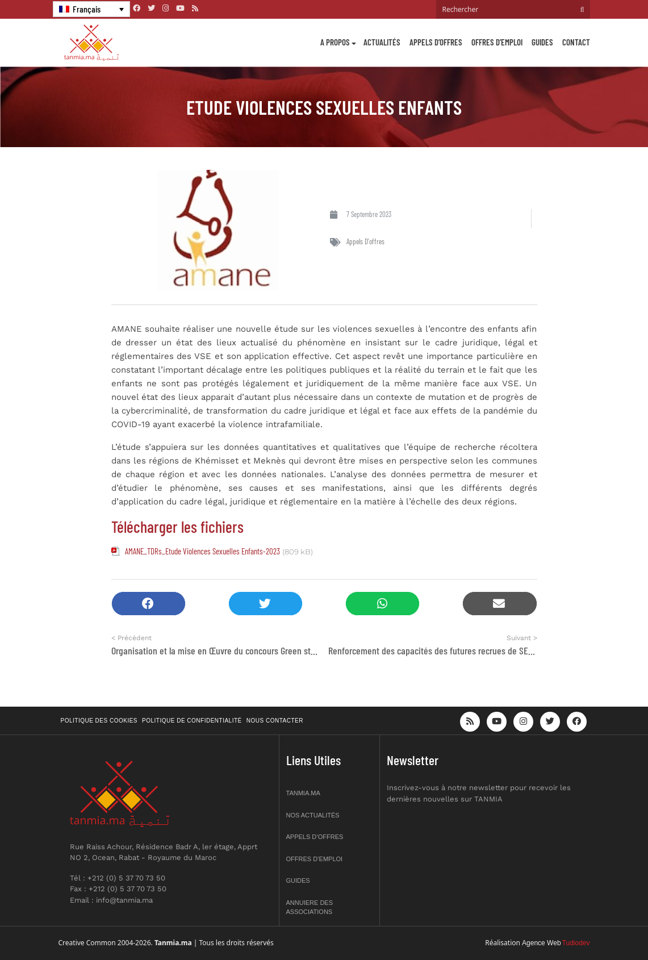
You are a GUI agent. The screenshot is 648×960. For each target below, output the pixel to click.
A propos (335, 42)
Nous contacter (274, 720)
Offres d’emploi (496, 42)
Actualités (381, 42)
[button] (148, 603)
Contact (576, 42)
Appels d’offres (435, 42)
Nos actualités (313, 815)
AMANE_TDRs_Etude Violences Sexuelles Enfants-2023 (202, 551)
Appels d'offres (365, 241)
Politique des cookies (99, 720)
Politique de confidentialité (192, 720)
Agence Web (541, 943)
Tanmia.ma (303, 793)
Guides (542, 42)
